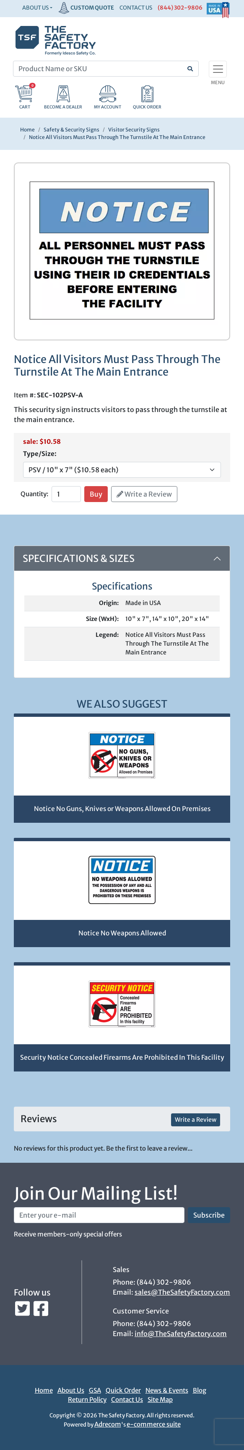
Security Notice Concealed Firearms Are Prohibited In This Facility (122, 1057)
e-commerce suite (154, 1424)
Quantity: (34, 494)
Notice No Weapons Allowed (122, 933)
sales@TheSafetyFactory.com (182, 1292)
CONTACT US (135, 7)
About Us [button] (35, 7)
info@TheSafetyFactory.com (181, 1333)
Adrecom (107, 1424)
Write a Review (144, 494)
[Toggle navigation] (218, 69)
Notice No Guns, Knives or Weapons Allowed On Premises (122, 809)
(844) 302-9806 (180, 7)
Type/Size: (40, 454)
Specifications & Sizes (79, 558)
